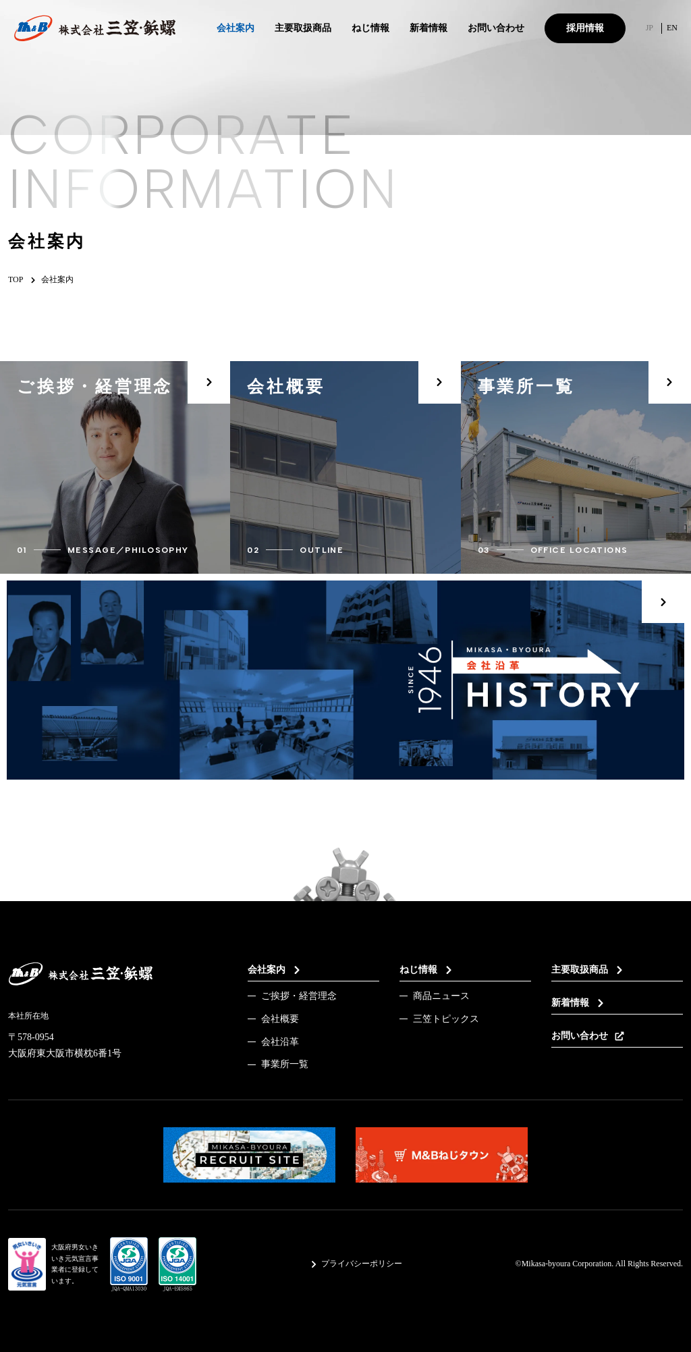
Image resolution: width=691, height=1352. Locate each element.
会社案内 (235, 29)
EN (672, 27)
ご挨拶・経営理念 (299, 996)
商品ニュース (441, 996)
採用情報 (585, 28)
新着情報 (428, 28)
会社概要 (280, 1019)
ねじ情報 (370, 29)
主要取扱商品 (303, 29)
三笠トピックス (446, 1019)
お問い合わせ (496, 28)
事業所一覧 (284, 1064)
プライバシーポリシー (356, 1263)
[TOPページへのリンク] (94, 28)
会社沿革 (280, 1042)
